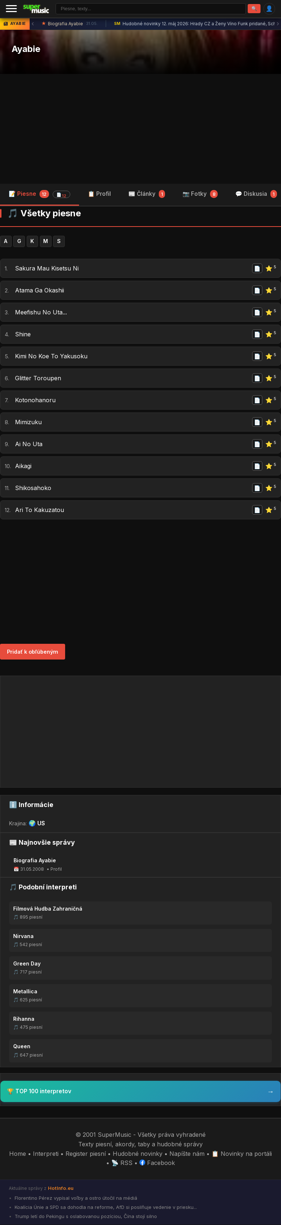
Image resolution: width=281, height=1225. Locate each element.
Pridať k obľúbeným (32, 652)
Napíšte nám (187, 1154)
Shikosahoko (33, 488)
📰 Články (146, 194)
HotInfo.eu (61, 1188)
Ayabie (26, 49)
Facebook (157, 1163)
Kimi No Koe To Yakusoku (51, 356)
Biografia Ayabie (70, 24)
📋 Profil (99, 193)
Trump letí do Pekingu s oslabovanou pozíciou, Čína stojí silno (85, 1217)
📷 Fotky (200, 194)
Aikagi (23, 466)
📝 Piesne (39, 194)
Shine (23, 334)
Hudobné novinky (137, 1154)
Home (17, 1154)
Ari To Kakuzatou (39, 510)
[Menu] (11, 8)
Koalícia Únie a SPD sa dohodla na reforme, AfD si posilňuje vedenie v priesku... (105, 1207)
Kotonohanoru (35, 400)
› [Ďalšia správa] (278, 24)
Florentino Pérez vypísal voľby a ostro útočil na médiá (75, 1198)
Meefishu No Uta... (41, 312)
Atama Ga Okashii (39, 290)
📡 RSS (121, 1163)
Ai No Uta (28, 444)
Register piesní (85, 1154)
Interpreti (46, 1154)
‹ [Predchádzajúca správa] (32, 24)
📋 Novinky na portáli (241, 1154)
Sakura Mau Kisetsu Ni (47, 268)
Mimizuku (28, 422)
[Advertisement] (140, 129)
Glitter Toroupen (38, 378)
